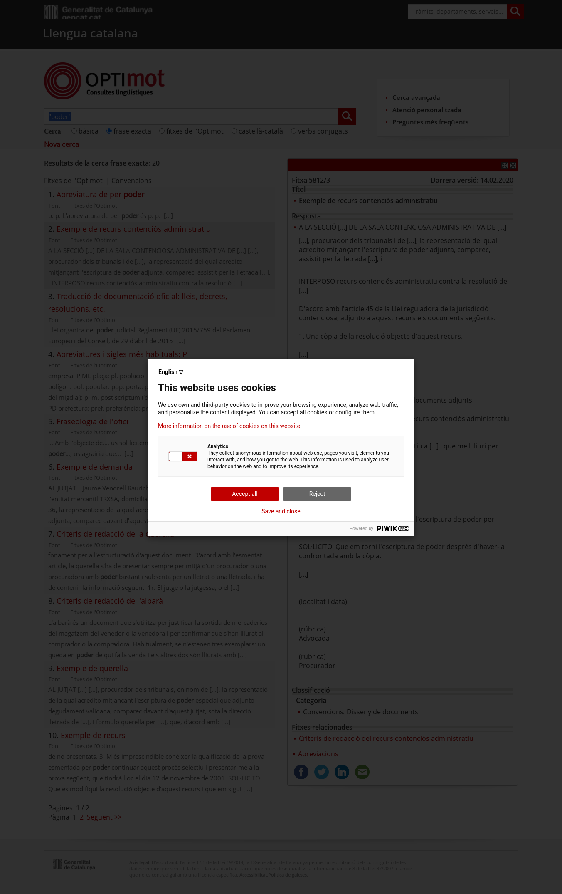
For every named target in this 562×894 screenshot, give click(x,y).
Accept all (245, 493)
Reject (317, 493)
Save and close (281, 511)
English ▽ (170, 372)
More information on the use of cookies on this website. (230, 426)
